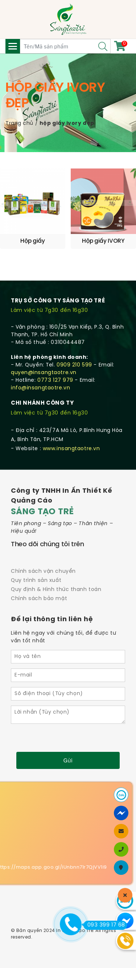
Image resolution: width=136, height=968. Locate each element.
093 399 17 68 (104, 925)
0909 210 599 (74, 365)
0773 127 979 (55, 380)
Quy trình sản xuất (36, 580)
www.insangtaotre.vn (71, 449)
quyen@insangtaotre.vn (44, 373)
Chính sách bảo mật (39, 599)
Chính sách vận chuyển (43, 571)
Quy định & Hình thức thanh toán (56, 589)
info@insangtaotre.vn (40, 388)
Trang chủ (19, 123)
